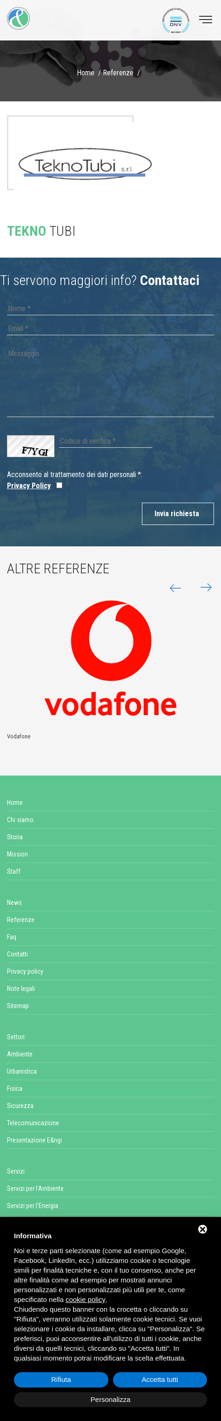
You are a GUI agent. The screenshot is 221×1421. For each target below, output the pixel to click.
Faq (11, 937)
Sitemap (18, 1005)
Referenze (118, 72)
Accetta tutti (160, 1379)
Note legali (21, 988)
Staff (13, 871)
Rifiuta (61, 1379)
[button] (202, 587)
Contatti (17, 954)
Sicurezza (20, 1105)
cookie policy (86, 1299)
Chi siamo (20, 819)
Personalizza (111, 1399)
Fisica (14, 1088)
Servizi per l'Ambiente (35, 1188)
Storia (15, 837)
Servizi (16, 1171)
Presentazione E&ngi (34, 1140)
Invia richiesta (176, 513)
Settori (16, 1037)
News (14, 902)
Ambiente (20, 1054)
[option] (85, 165)
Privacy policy (25, 971)
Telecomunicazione (33, 1123)
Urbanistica (22, 1071)
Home (85, 72)
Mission (17, 854)
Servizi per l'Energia (32, 1205)
